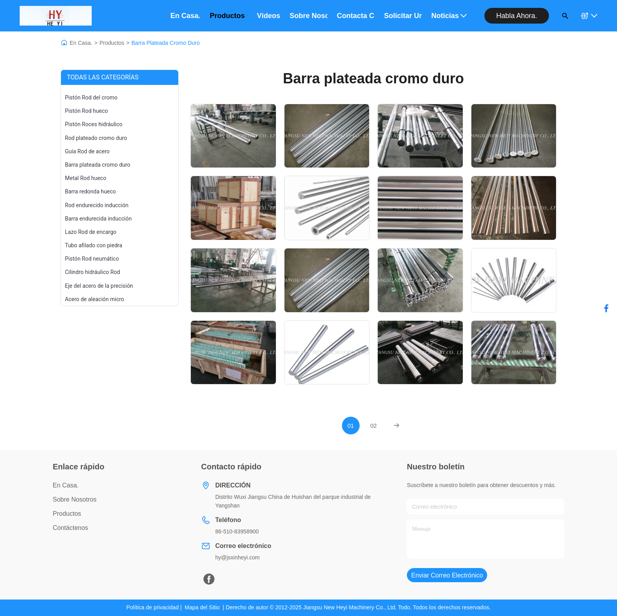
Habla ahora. (516, 16)
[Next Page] (396, 425)
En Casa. (81, 43)
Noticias (449, 16)
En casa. (185, 16)
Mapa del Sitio (202, 607)
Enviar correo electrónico (447, 575)
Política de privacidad (152, 607)
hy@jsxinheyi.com (237, 557)
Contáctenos (70, 527)
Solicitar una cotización (403, 16)
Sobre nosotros (308, 16)
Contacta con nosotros (356, 16)
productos (67, 513)
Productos (229, 16)
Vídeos (268, 16)
